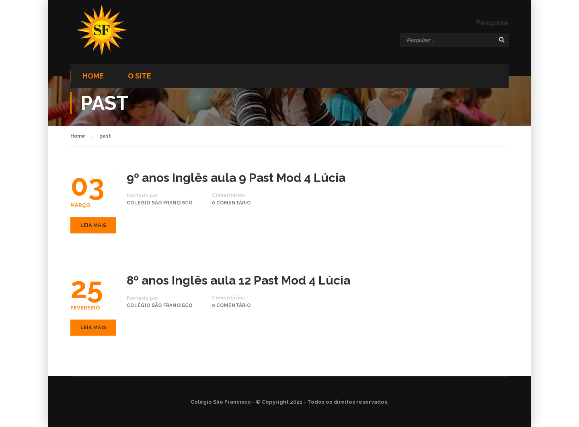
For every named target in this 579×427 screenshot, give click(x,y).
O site (139, 76)
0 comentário (231, 203)
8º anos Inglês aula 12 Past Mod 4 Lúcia (238, 280)
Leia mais (93, 225)
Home (93, 76)
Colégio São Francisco (160, 203)
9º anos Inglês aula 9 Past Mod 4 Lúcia (236, 178)
